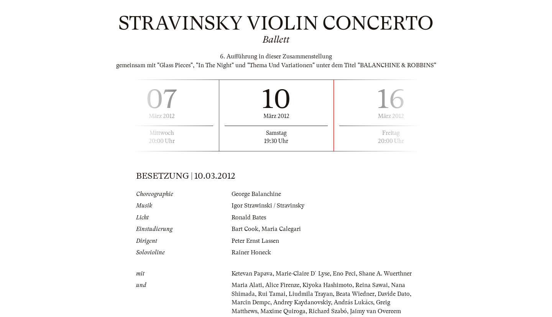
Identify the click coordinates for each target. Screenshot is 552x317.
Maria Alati (247, 285)
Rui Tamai (272, 293)
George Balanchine (256, 194)
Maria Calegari (281, 229)
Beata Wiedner (355, 293)
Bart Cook (245, 229)
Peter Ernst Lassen (255, 240)
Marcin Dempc (251, 302)
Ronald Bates (249, 217)
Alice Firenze (282, 285)
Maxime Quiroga (283, 311)
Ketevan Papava (252, 273)
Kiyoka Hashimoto (327, 285)
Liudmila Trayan (311, 293)
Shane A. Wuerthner (385, 273)
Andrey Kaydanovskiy (302, 302)
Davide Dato (394, 293)
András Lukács (353, 302)
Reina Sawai (371, 285)
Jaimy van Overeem (375, 311)
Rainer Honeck (251, 252)
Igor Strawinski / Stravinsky (268, 205)
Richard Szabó (328, 311)
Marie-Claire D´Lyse (303, 273)
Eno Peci (344, 273)
